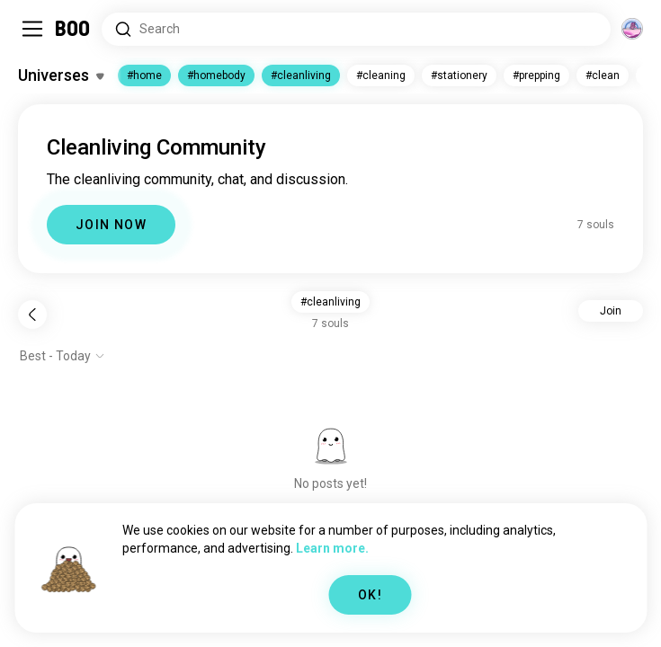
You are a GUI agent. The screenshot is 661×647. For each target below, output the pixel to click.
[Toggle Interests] (60, 75)
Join (610, 311)
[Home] (73, 28)
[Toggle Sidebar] (32, 28)
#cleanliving (301, 75)
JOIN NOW (111, 224)
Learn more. (332, 548)
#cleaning (381, 75)
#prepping (536, 75)
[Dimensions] (632, 29)
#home (144, 75)
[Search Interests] (356, 29)
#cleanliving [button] (330, 302)
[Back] (32, 314)
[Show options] (62, 356)
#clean (602, 75)
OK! (370, 595)
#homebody (216, 75)
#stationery (459, 75)
